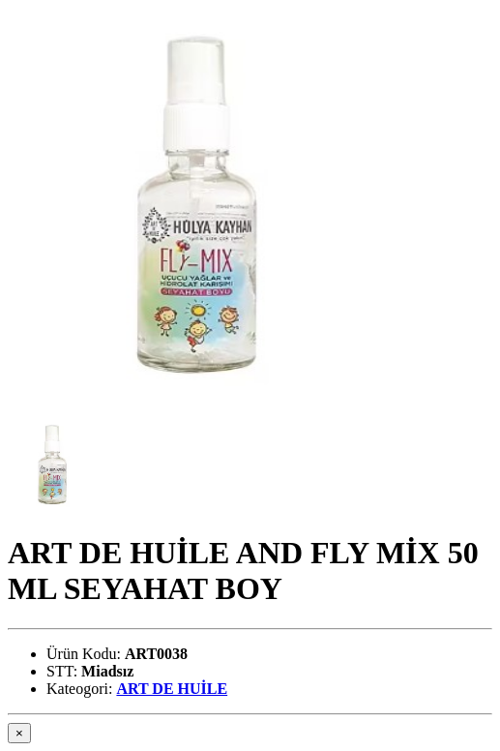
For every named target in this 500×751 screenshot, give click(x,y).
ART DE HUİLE (171, 688)
